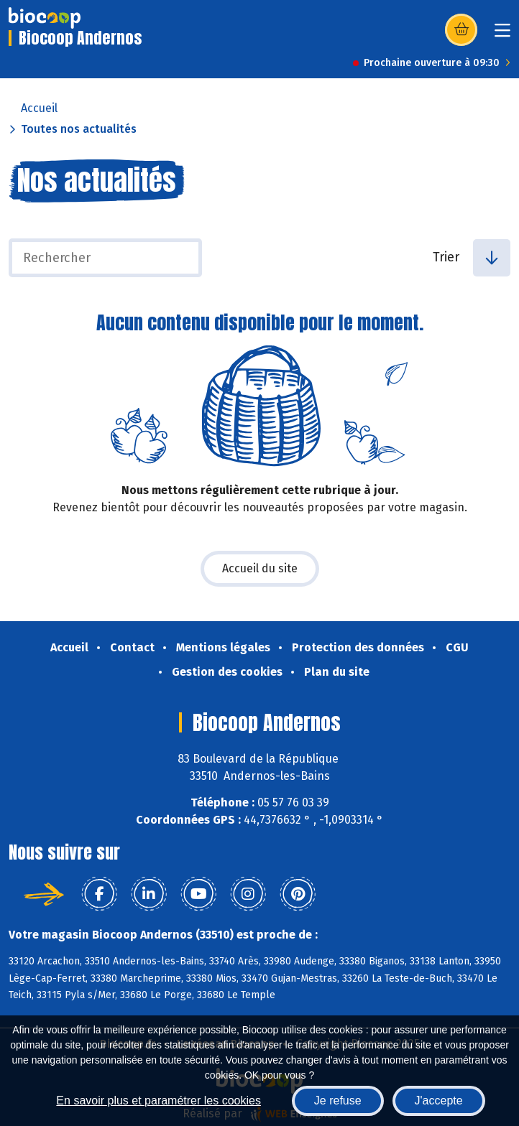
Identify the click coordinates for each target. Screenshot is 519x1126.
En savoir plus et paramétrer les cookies (158, 1100)
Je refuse (338, 1100)
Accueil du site (260, 568)
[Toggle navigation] (502, 35)
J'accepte (439, 1100)
